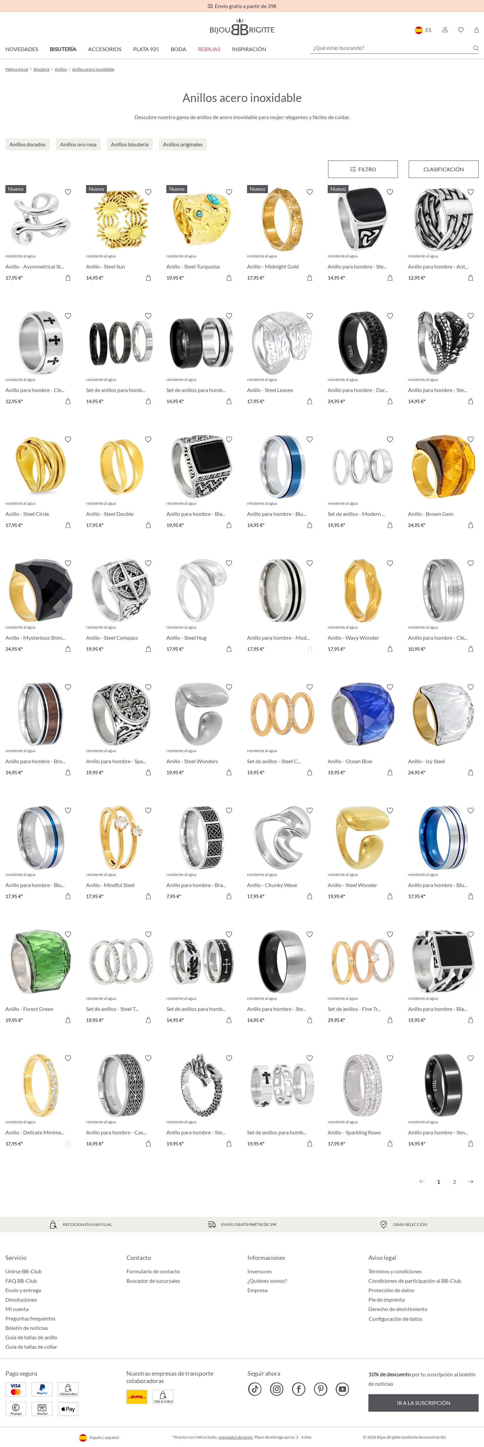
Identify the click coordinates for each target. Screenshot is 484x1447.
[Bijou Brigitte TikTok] (255, 1389)
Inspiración (249, 49)
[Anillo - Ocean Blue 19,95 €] (363, 731)
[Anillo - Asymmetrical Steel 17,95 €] (40, 236)
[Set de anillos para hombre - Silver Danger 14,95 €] (201, 978)
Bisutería (63, 49)
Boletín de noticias (26, 1328)
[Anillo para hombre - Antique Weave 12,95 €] (443, 236)
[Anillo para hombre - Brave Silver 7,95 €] (201, 854)
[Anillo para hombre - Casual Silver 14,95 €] (121, 1102)
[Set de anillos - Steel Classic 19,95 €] (282, 731)
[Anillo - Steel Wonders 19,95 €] (201, 731)
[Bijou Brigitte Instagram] (276, 1389)
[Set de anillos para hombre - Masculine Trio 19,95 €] (282, 1102)
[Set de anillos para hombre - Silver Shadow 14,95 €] (121, 360)
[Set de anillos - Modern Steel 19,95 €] (363, 483)
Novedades (21, 49)
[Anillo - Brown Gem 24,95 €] (443, 483)
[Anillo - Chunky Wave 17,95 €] (282, 854)
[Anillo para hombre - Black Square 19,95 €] (443, 978)
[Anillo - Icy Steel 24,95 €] (443, 731)
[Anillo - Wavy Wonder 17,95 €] (363, 607)
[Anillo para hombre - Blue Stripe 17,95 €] (40, 854)
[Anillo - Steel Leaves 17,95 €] (282, 360)
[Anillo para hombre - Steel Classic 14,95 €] (282, 978)
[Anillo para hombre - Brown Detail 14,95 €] (40, 731)
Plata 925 (146, 49)
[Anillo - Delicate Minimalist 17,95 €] (40, 1102)
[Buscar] (476, 48)
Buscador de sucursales (153, 1280)
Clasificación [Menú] (444, 169)
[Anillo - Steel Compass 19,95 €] (121, 607)
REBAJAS (209, 49)
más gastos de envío (235, 1437)
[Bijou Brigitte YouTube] (342, 1389)
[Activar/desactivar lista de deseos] (68, 192)
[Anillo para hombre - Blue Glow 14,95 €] (282, 483)
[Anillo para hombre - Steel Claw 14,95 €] (443, 360)
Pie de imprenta (386, 1299)
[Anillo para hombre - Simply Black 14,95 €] (443, 1102)
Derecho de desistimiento (398, 1309)
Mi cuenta (17, 1309)
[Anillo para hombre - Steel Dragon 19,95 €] (201, 1102)
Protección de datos (391, 1290)
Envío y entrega (23, 1290)
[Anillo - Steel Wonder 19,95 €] (363, 854)
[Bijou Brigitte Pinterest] (320, 1389)
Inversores (259, 1271)
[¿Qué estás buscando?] (395, 48)
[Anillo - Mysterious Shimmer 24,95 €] (40, 607)
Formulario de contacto (153, 1271)
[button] (445, 30)
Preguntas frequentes (30, 1318)
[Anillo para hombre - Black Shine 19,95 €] (201, 483)
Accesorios (104, 49)
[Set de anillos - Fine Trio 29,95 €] (363, 978)
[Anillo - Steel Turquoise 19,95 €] (201, 236)
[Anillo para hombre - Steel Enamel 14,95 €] (363, 236)
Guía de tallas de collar (31, 1346)
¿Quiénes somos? (267, 1280)
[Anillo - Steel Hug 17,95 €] (201, 607)
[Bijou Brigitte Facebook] (298, 1389)
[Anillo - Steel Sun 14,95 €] (121, 236)
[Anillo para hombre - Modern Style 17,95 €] (282, 607)
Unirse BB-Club (23, 1271)
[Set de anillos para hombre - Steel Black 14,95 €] (201, 360)
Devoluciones (21, 1299)
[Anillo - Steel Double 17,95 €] (121, 483)
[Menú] (363, 169)
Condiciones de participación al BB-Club (414, 1280)
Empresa (257, 1290)
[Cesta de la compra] (476, 30)
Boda (178, 49)
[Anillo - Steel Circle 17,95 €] (40, 483)
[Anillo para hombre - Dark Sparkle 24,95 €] (363, 360)
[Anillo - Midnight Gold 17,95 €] (282, 236)
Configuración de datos (395, 1319)
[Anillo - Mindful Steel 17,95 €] (121, 854)
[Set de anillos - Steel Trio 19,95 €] (121, 978)
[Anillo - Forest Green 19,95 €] (40, 978)
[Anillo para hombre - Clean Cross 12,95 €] (40, 360)
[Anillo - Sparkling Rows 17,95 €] (363, 1102)
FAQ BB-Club (21, 1280)
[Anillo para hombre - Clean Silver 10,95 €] (443, 607)
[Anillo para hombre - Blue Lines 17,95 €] (443, 854)
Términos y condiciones (395, 1271)
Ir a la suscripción (423, 1403)
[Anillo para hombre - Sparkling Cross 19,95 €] (121, 731)
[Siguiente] (470, 1182)
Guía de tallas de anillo (31, 1337)
